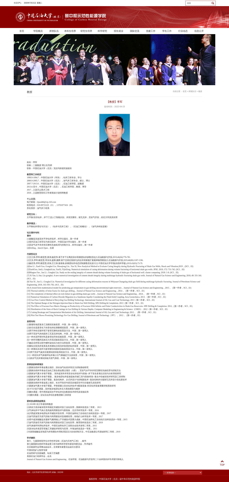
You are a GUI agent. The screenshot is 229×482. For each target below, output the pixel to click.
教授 (200, 91)
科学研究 (102, 31)
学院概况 (38, 31)
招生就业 (118, 31)
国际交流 (134, 31)
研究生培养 (86, 31)
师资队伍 (54, 31)
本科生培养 (70, 31)
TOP (222, 463)
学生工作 (167, 31)
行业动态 (183, 31)
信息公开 (199, 31)
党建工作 (150, 31)
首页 (21, 31)
